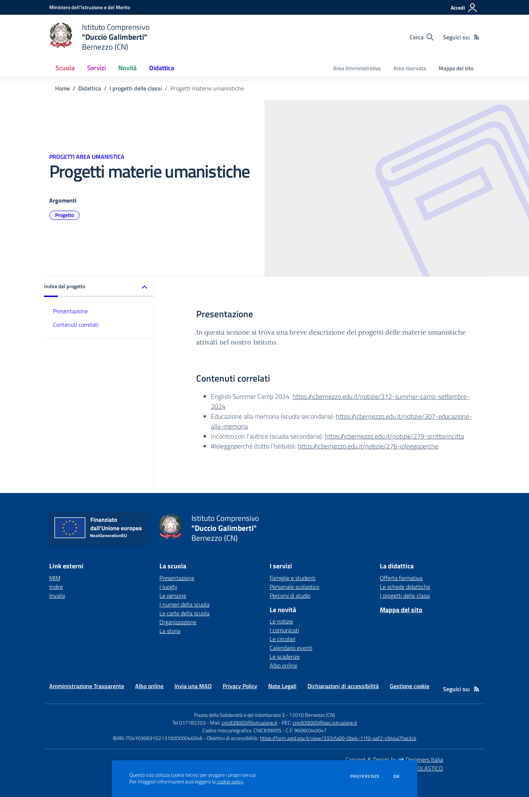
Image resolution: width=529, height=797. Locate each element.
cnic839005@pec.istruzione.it (325, 722)
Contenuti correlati (75, 324)
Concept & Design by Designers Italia (394, 759)
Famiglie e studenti (293, 577)
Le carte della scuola (184, 613)
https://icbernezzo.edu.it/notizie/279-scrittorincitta (394, 436)
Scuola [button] (65, 68)
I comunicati (284, 630)
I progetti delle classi (135, 88)
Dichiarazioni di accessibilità (343, 686)
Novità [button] (127, 68)
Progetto (64, 215)
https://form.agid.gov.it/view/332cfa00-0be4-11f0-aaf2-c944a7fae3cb (338, 738)
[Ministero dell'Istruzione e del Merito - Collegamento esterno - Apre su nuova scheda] (89, 7)
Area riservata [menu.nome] (409, 68)
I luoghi (168, 586)
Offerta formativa (401, 577)
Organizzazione (178, 622)
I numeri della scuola (184, 604)
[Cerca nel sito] (421, 37)
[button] (99, 287)
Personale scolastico (294, 586)
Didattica (89, 88)
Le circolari (282, 639)
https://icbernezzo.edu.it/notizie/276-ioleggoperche (368, 446)
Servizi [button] (96, 68)
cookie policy (230, 782)
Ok (396, 776)
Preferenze (365, 776)
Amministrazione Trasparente (86, 686)
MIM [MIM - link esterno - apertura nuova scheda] (54, 577)
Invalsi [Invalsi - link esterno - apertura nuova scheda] (57, 595)
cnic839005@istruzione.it (249, 722)
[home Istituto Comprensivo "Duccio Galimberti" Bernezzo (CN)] (99, 37)
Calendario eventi (291, 647)
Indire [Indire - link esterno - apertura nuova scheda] (56, 586)
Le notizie (281, 621)
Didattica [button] (161, 68)
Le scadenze (285, 656)
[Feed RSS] (476, 37)
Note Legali (282, 686)
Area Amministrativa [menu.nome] (357, 68)
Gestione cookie (409, 686)
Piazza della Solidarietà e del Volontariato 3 (239, 715)
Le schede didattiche (405, 586)
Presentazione (70, 311)
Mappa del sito (456, 68)
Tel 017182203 (189, 722)
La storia (169, 630)
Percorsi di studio (290, 595)
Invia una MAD (193, 686)
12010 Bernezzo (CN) (312, 715)
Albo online (283, 665)
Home (62, 88)
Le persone (172, 595)
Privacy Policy (240, 686)
